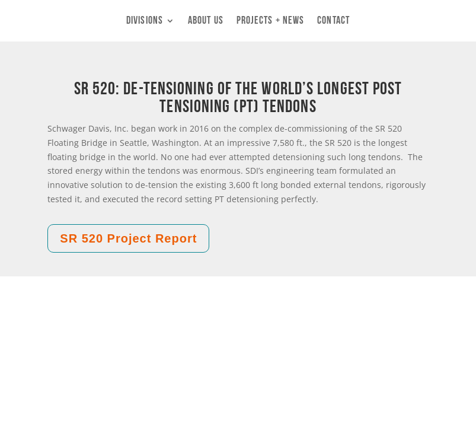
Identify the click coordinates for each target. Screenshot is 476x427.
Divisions (144, 22)
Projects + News (271, 22)
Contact (333, 22)
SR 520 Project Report (128, 238)
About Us (205, 22)
